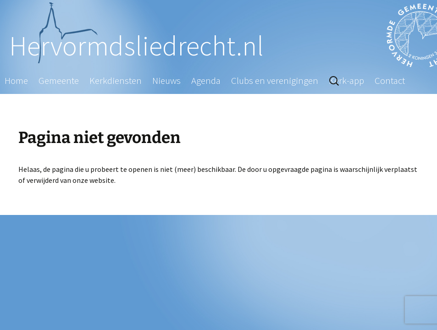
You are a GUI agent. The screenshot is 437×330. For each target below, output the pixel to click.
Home (16, 80)
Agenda (206, 80)
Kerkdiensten (115, 80)
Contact (390, 80)
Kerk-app (346, 80)
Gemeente (59, 80)
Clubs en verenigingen (274, 80)
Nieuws (166, 80)
